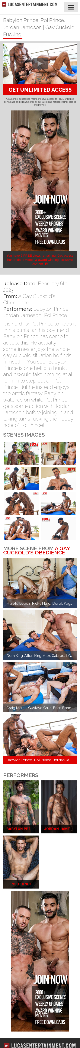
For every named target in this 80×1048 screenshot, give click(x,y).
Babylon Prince (50, 309)
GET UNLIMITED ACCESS (40, 90)
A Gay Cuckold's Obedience (36, 550)
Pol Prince (55, 315)
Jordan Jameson (22, 315)
